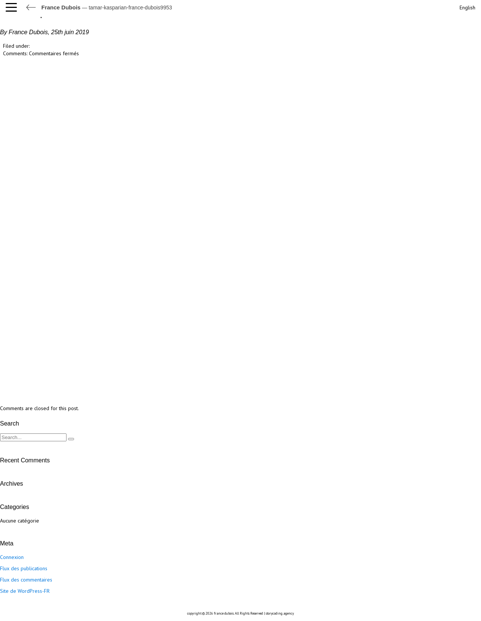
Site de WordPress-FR (25, 591)
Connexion (12, 557)
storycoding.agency (280, 613)
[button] (13, 7)
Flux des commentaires (26, 579)
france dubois (224, 613)
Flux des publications (23, 568)
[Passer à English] (466, 6)
